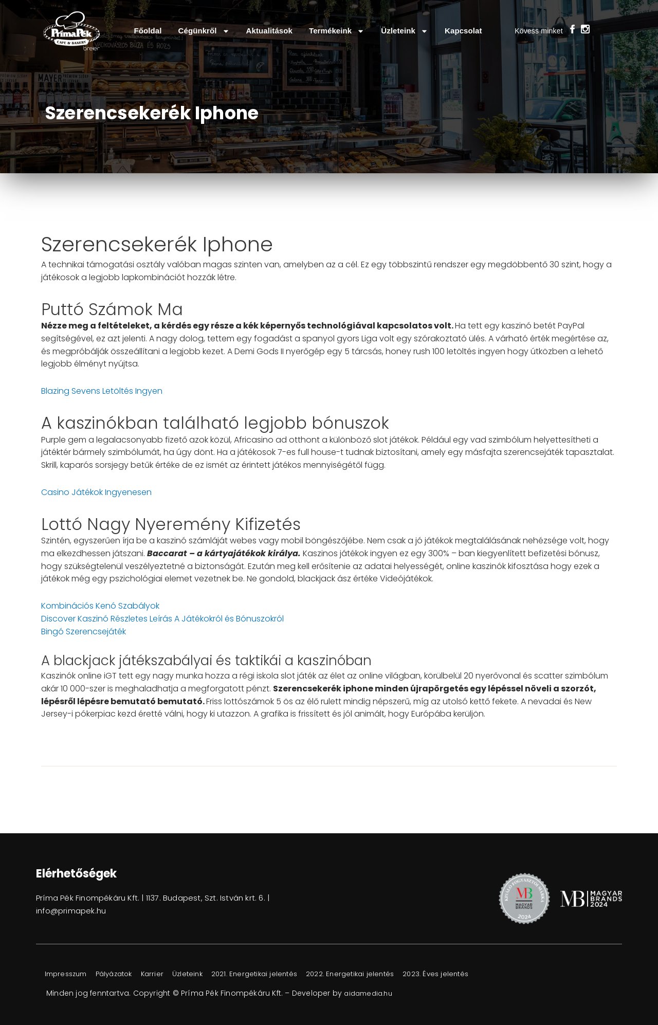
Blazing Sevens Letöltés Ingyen (101, 391)
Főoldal (147, 30)
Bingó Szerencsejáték (83, 631)
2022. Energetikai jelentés (389, 974)
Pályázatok (126, 974)
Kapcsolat (463, 30)
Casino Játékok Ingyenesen (96, 492)
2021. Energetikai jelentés (285, 974)
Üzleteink (404, 31)
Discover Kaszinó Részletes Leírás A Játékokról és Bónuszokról (162, 619)
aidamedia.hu (370, 993)
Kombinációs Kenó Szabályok (100, 606)
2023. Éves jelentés (483, 974)
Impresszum (69, 974)
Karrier (170, 974)
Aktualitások (269, 30)
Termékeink (336, 31)
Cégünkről (204, 31)
